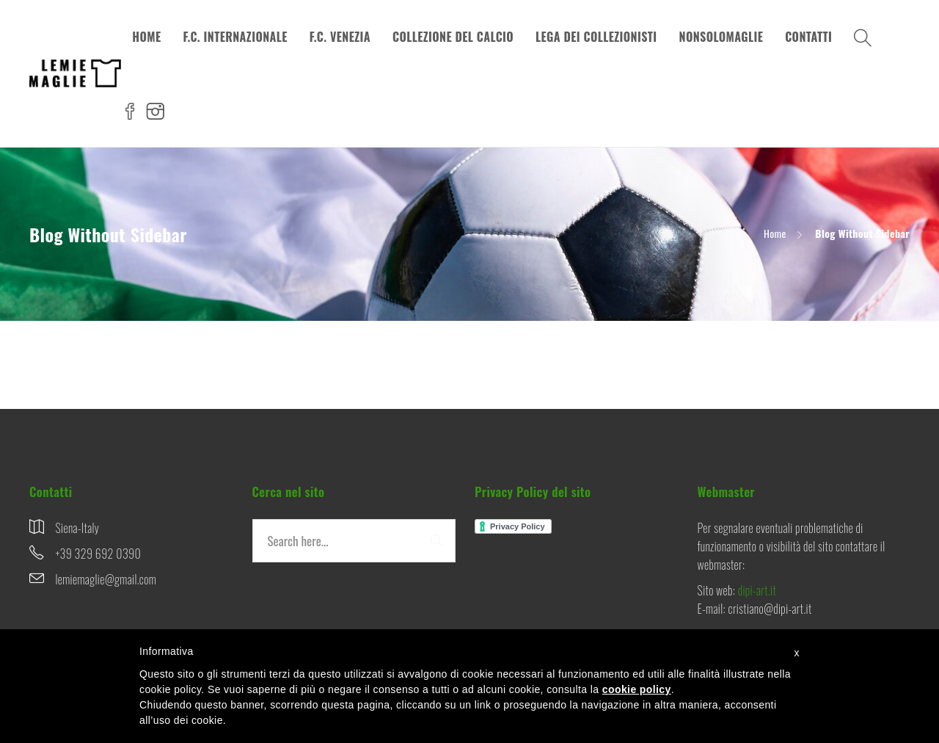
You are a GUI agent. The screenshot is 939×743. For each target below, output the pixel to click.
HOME (146, 37)
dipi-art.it (757, 590)
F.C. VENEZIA (340, 37)
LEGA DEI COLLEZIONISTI (596, 37)
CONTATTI (808, 37)
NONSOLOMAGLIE (721, 37)
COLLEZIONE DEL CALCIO (453, 37)
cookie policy (636, 689)
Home (775, 233)
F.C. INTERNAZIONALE (235, 37)
